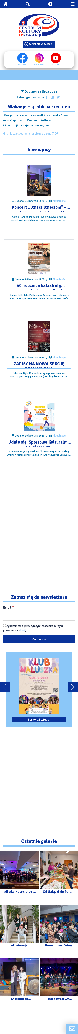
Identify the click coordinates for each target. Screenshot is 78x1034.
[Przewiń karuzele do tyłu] (5, 687)
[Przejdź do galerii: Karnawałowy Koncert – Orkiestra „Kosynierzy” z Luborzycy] (58, 981)
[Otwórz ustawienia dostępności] (50, 4)
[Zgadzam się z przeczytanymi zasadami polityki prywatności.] (4, 625)
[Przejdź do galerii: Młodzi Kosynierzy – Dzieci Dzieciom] (19, 874)
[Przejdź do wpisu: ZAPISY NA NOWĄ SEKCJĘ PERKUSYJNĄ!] (39, 336)
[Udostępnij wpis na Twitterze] (58, 97)
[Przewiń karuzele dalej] (73, 687)
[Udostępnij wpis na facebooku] (47, 97)
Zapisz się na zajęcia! (41, 44)
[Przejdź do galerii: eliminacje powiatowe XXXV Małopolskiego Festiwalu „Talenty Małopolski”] (19, 928)
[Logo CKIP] (39, 25)
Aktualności (59, 201)
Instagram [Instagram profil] (39, 59)
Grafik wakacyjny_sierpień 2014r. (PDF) (31, 134)
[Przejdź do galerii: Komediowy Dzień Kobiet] (58, 928)
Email (8, 607)
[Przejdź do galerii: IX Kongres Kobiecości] (19, 981)
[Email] (39, 617)
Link (22, 630)
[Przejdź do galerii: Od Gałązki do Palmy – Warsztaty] (58, 874)
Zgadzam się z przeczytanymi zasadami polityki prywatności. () (33, 628)
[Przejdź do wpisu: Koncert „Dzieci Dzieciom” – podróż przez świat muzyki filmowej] (39, 180)
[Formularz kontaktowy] (72, 1029)
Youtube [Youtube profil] (56, 59)
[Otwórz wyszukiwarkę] (28, 4)
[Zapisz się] (39, 639)
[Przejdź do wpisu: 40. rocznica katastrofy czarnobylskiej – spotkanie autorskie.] (39, 258)
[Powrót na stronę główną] (5, 4)
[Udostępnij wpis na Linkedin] (52, 97)
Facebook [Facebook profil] (22, 59)
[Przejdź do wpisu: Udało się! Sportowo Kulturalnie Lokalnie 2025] (39, 415)
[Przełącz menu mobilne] (73, 4)
